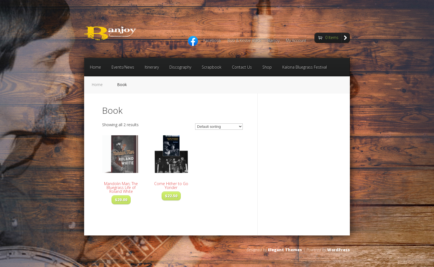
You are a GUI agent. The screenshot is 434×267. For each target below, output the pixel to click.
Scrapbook (211, 67)
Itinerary (152, 67)
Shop (267, 67)
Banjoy (274, 41)
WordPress (338, 249)
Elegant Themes (285, 249)
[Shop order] (219, 126)
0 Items (332, 37)
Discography (180, 67)
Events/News (123, 67)
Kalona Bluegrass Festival (304, 67)
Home (95, 67)
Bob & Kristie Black (244, 41)
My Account (296, 41)
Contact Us (242, 67)
